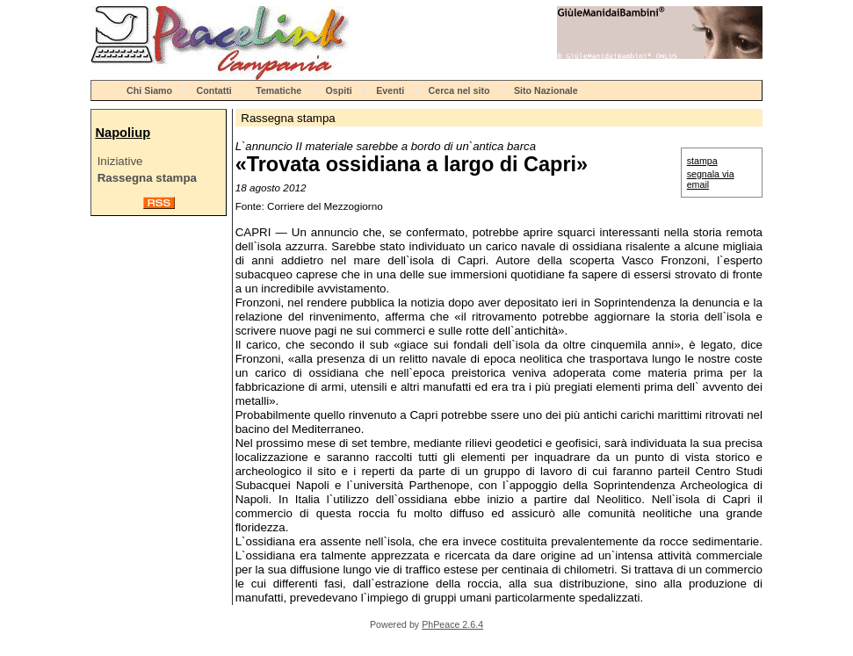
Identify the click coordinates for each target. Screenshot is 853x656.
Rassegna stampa (147, 177)
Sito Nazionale (546, 90)
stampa (702, 160)
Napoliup (122, 133)
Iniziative (120, 161)
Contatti (214, 90)
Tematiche (278, 90)
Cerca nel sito (459, 90)
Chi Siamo (149, 90)
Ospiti (339, 90)
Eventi (390, 90)
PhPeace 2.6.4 (452, 624)
